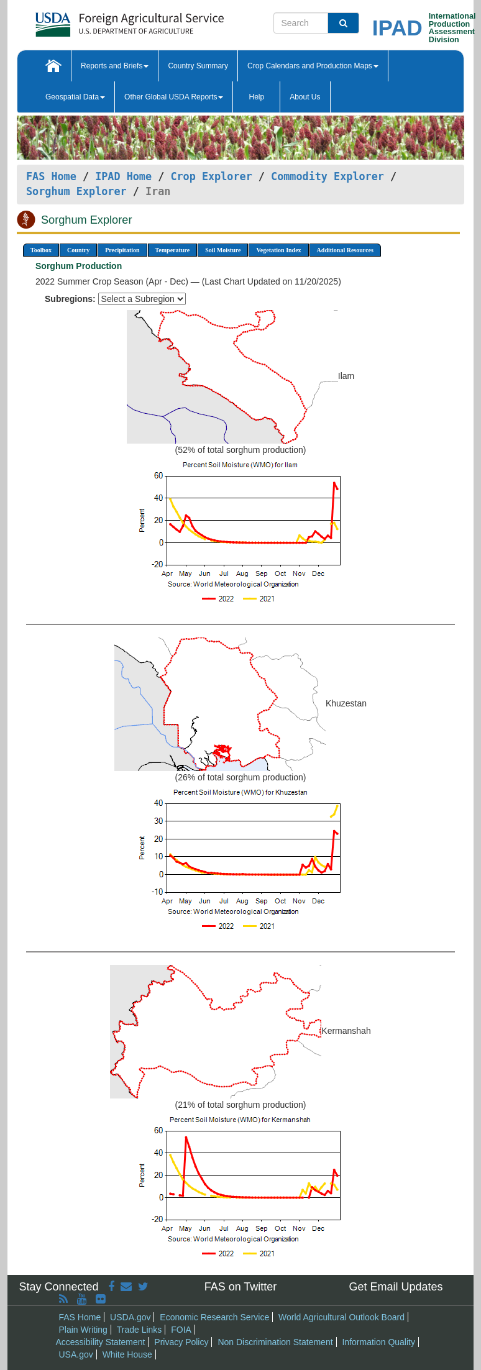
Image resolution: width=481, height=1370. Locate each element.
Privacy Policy (181, 1342)
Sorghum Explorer (76, 191)
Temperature (172, 250)
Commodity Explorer (327, 176)
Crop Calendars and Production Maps (312, 66)
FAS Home (51, 176)
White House (127, 1354)
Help (256, 97)
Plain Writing (83, 1330)
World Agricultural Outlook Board (341, 1317)
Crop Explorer (211, 176)
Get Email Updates (395, 1287)
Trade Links (139, 1330)
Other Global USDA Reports (173, 97)
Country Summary (198, 66)
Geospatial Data (75, 97)
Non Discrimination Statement (275, 1342)
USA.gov (76, 1354)
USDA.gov (130, 1317)
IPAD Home (123, 176)
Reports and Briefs (115, 66)
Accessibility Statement (100, 1342)
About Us (305, 97)
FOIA (181, 1330)
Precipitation (122, 250)
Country (78, 250)
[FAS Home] (98, 20)
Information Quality (378, 1342)
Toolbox (41, 250)
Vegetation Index (278, 250)
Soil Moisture (222, 250)
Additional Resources (345, 250)
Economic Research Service (214, 1317)
